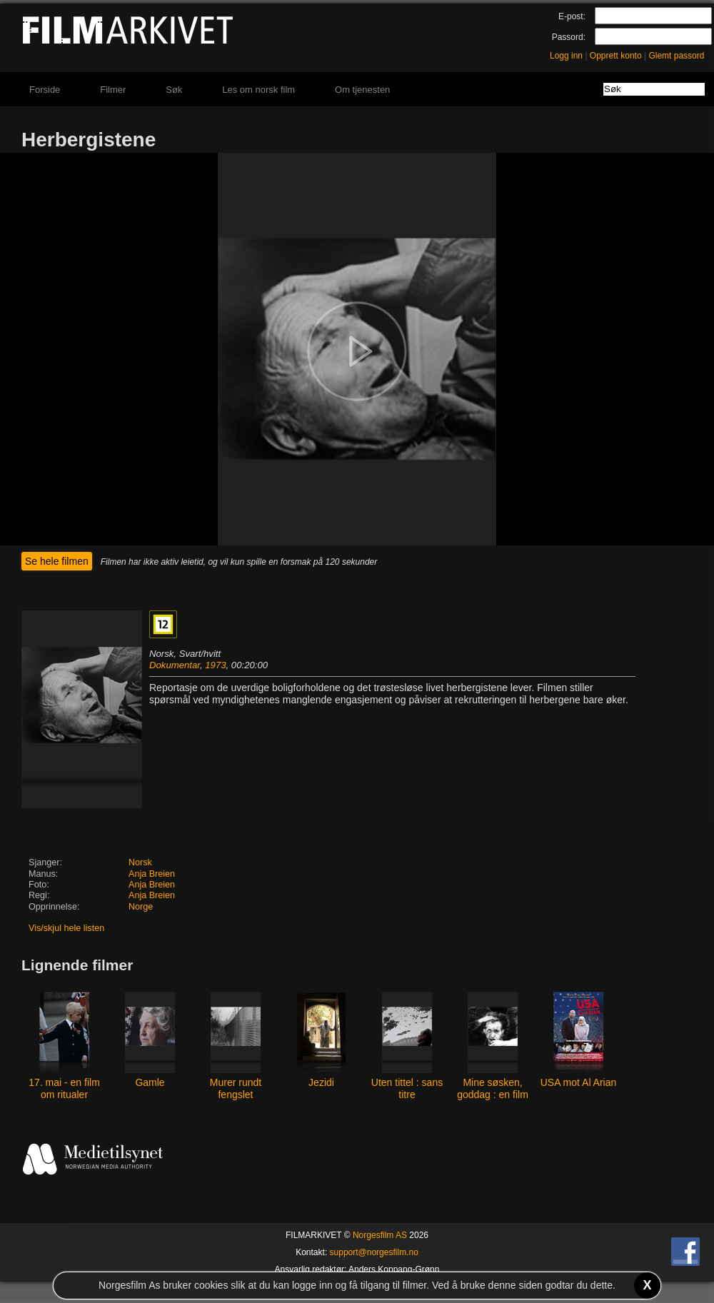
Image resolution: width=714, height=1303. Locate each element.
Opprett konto (616, 56)
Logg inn (566, 56)
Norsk (140, 862)
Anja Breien (152, 874)
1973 (215, 665)
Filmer (113, 89)
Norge (141, 907)
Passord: (568, 37)
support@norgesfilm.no (374, 1252)
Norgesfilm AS (380, 1235)
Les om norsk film (258, 89)
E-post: (571, 16)
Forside (44, 89)
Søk (174, 89)
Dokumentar (174, 665)
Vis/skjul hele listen (66, 928)
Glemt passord (676, 56)
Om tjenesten (362, 89)
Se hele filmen (57, 561)
